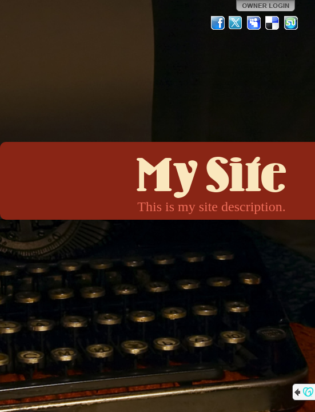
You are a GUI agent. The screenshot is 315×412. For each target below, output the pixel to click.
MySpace (254, 23)
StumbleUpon (291, 23)
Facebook (218, 23)
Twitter (236, 23)
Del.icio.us (273, 23)
